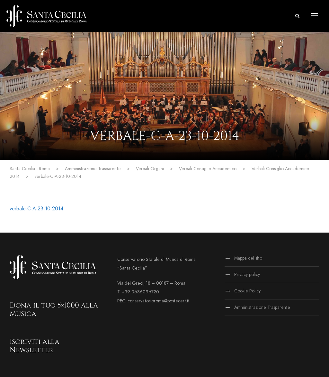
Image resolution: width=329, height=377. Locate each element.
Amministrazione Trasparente (262, 307)
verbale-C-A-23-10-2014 (36, 208)
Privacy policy (247, 274)
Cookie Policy (247, 291)
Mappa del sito (248, 258)
